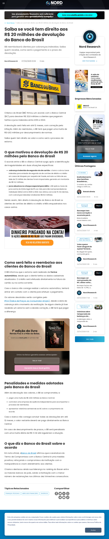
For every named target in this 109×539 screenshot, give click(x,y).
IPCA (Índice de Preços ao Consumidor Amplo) (27, 301)
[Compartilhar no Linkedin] (64, 494)
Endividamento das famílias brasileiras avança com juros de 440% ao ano (84, 179)
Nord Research (11, 61)
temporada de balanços (85, 306)
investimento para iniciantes (84, 239)
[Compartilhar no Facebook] (56, 494)
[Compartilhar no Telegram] (60, 497)
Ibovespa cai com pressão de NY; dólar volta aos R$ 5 (84, 280)
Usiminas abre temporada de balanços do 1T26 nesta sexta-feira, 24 (83, 314)
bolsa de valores (84, 205)
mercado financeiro (30, 493)
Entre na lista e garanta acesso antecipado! (37, 355)
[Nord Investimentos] (54, 3)
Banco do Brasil (28, 453)
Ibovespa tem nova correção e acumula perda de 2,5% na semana (84, 213)
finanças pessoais (13, 493)
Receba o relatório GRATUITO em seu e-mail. (90, 141)
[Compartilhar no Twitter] (60, 494)
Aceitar (93, 530)
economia (82, 173)
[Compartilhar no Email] (64, 497)
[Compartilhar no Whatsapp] (67, 494)
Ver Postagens (88, 61)
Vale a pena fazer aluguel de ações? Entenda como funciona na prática (84, 246)
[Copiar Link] (67, 497)
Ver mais (89, 339)
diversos (44, 493)
